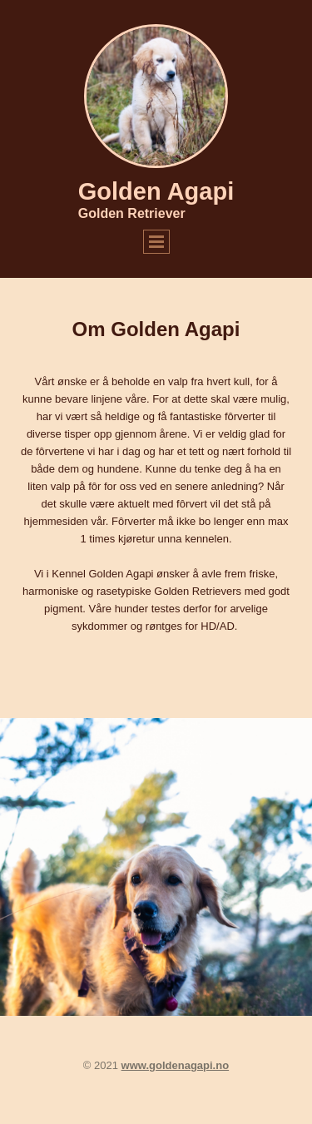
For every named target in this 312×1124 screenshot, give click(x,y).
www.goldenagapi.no (175, 1065)
